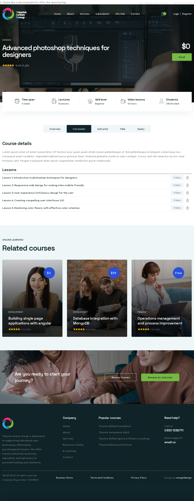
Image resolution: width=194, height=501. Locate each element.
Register (187, 13)
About (70, 13)
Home (57, 13)
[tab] (55, 129)
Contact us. (39, 3)
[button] (162, 14)
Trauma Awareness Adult (114, 432)
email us (170, 443)
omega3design (184, 477)
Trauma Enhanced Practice (115, 445)
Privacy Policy (139, 477)
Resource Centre (73, 445)
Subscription (102, 13)
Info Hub (120, 13)
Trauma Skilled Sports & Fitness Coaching (124, 438)
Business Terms (64, 477)
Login (176, 13)
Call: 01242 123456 (182, 3)
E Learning (69, 451)
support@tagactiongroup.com (153, 3)
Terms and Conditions (102, 477)
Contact (135, 13)
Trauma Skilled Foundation (115, 426)
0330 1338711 (173, 431)
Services (84, 13)
